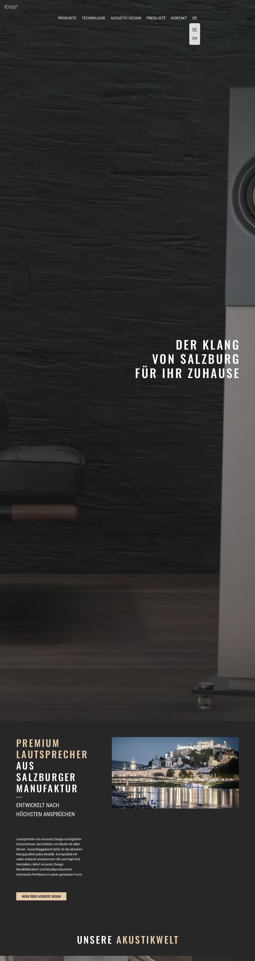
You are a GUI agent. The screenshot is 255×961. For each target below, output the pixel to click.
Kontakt (179, 18)
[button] (27, 17)
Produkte (67, 18)
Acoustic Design (126, 18)
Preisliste (156, 18)
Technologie (93, 18)
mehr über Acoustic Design (41, 896)
